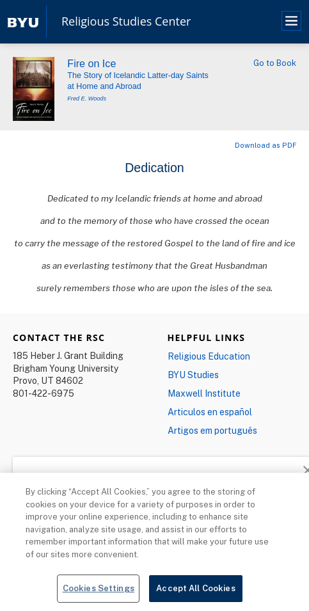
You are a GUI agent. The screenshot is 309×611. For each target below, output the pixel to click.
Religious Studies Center (126, 21)
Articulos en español (210, 411)
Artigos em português (212, 430)
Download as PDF (265, 145)
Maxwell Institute (204, 393)
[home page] (23, 21)
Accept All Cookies (195, 588)
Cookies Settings (98, 588)
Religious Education (209, 356)
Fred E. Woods (86, 98)
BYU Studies (193, 374)
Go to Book (274, 63)
